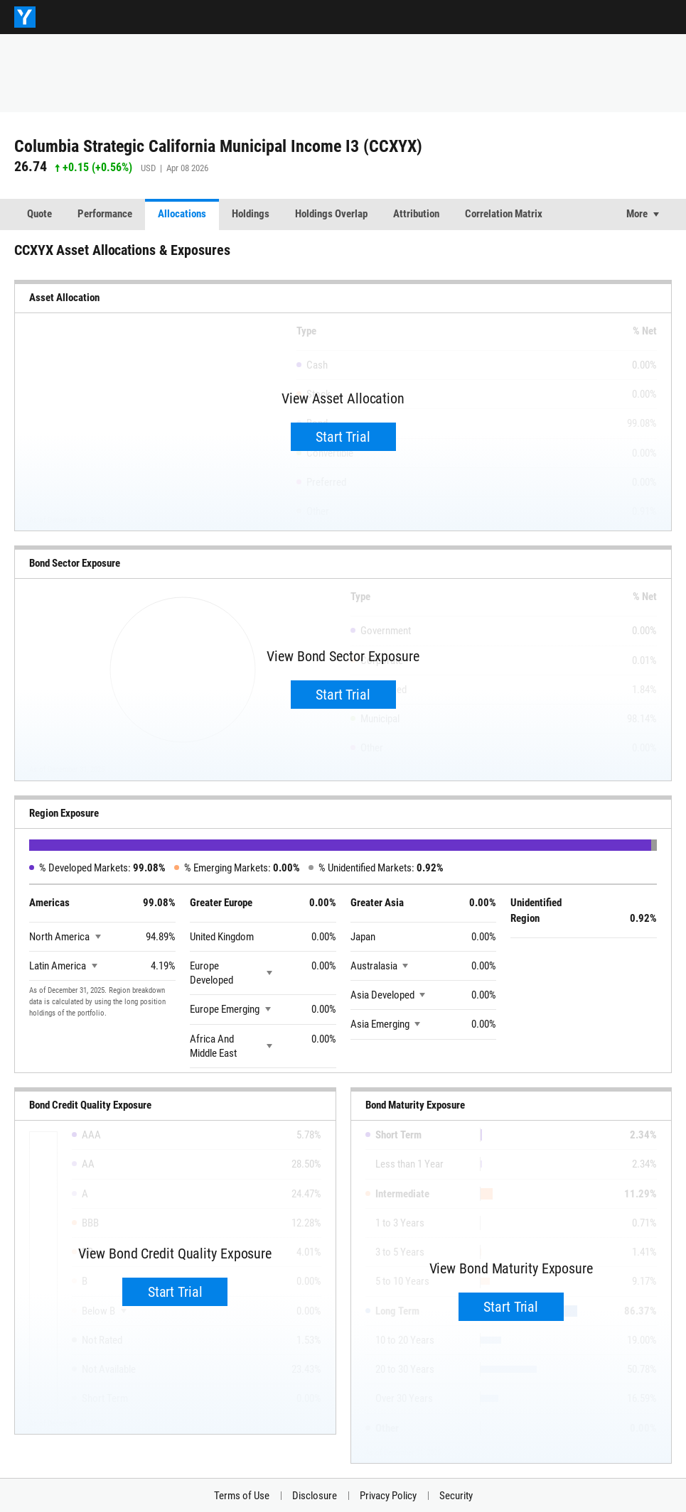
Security (456, 1495)
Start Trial (343, 436)
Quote (39, 213)
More (637, 213)
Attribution (416, 213)
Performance (104, 213)
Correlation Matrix (503, 213)
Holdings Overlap (331, 213)
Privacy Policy (388, 1495)
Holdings (250, 213)
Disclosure (314, 1495)
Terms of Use (241, 1495)
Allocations (182, 213)
